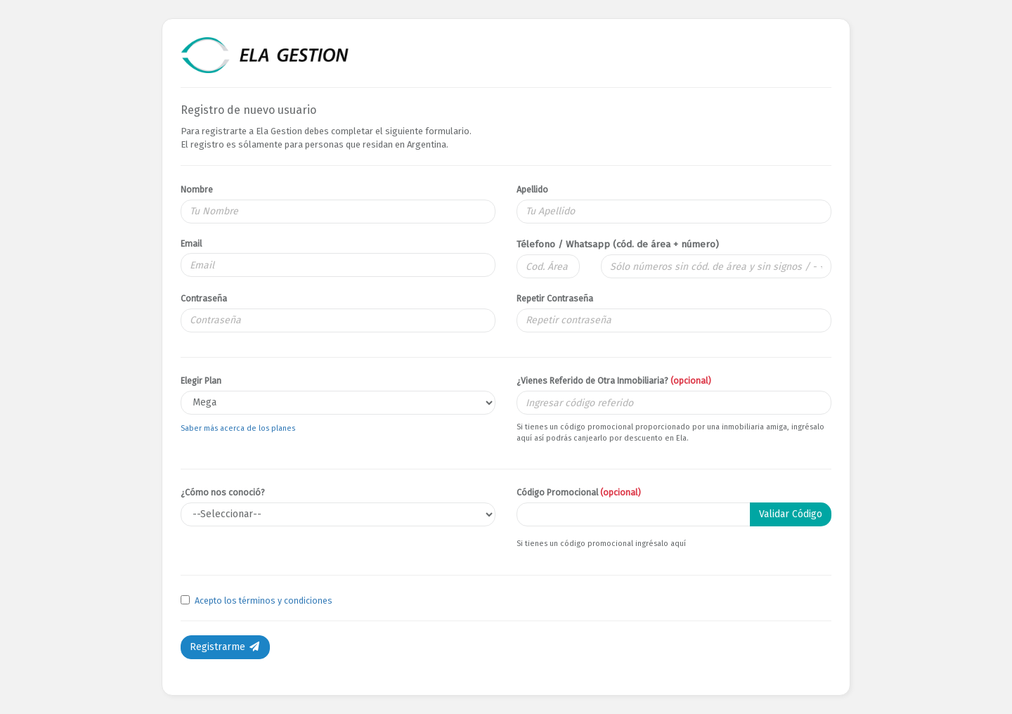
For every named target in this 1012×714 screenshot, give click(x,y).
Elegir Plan (201, 380)
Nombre (197, 189)
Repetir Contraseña (555, 298)
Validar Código (790, 514)
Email (191, 243)
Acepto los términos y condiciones (263, 600)
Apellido (532, 189)
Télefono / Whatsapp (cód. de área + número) (618, 244)
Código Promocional (579, 492)
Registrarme (225, 647)
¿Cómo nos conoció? (223, 492)
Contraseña (204, 298)
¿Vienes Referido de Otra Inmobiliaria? (614, 380)
